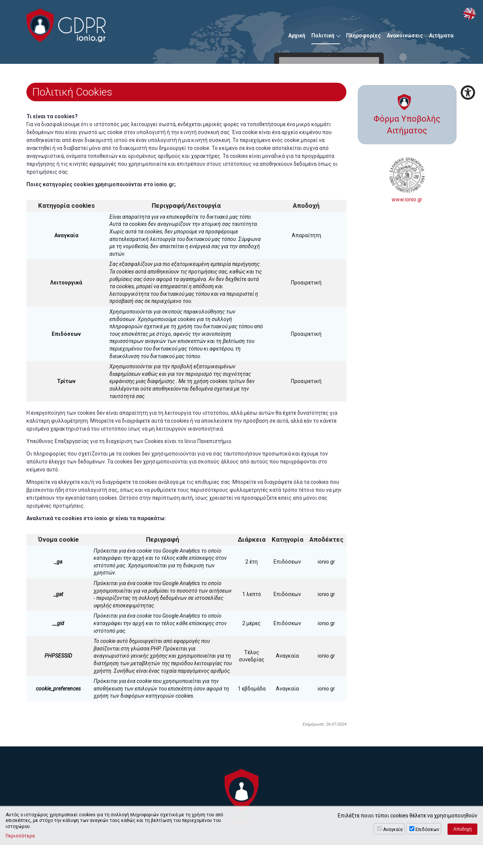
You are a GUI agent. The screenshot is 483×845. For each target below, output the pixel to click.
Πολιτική (322, 35)
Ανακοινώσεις (405, 35)
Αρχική (296, 35)
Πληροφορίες (363, 35)
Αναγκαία (393, 829)
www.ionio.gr (407, 179)
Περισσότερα (20, 836)
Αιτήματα (441, 35)
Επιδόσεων (427, 829)
